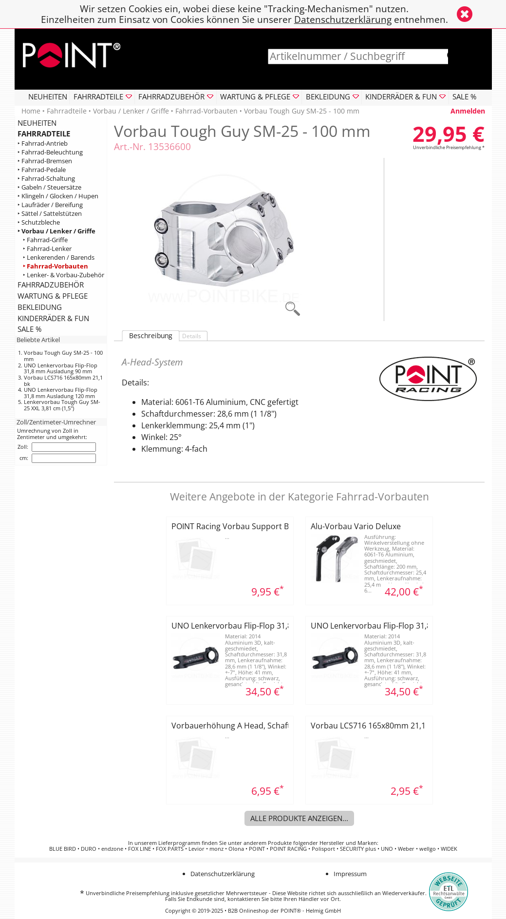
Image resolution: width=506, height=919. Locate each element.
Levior (196, 848)
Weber (406, 848)
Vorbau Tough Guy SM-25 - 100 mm (63, 356)
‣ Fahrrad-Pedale (42, 170)
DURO (88, 848)
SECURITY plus (358, 848)
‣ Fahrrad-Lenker (47, 249)
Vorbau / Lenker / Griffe (131, 110)
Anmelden (467, 110)
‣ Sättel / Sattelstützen (50, 214)
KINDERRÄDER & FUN (53, 318)
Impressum (350, 873)
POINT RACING (288, 848)
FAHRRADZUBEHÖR (51, 284)
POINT (257, 848)
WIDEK (449, 848)
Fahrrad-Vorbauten (206, 110)
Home (30, 110)
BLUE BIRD (62, 848)
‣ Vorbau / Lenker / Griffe (56, 231)
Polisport (323, 848)
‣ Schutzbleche (39, 222)
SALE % (464, 96)
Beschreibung (151, 336)
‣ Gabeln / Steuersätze (49, 187)
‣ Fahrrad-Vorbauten (55, 266)
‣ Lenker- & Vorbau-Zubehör (63, 275)
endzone (112, 848)
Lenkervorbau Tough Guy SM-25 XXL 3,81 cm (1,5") (62, 405)
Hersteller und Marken (348, 843)
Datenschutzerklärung (343, 19)
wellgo (427, 848)
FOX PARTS (170, 848)
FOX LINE (139, 848)
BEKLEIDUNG (40, 307)
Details (191, 336)
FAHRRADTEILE (44, 133)
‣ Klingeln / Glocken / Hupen (58, 196)
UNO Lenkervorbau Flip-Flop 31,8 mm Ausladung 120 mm (60, 393)
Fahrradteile (67, 110)
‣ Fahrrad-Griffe (45, 240)
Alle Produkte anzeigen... (299, 818)
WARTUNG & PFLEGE (53, 296)
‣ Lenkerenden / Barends (58, 257)
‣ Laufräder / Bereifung (50, 205)
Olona (236, 848)
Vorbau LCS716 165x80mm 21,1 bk (63, 380)
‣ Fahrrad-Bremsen (45, 161)
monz (216, 848)
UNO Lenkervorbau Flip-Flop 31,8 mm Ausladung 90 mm (60, 368)
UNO (387, 848)
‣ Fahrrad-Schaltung (46, 178)
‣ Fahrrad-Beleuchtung (50, 152)
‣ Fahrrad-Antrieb (43, 143)
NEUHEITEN (47, 96)
